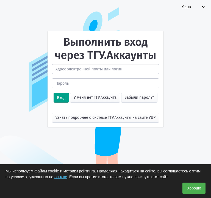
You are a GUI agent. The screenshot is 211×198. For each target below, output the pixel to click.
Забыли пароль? (139, 97)
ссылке (60, 177)
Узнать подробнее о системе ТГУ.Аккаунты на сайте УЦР (105, 117)
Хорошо (194, 188)
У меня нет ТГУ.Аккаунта (95, 97)
